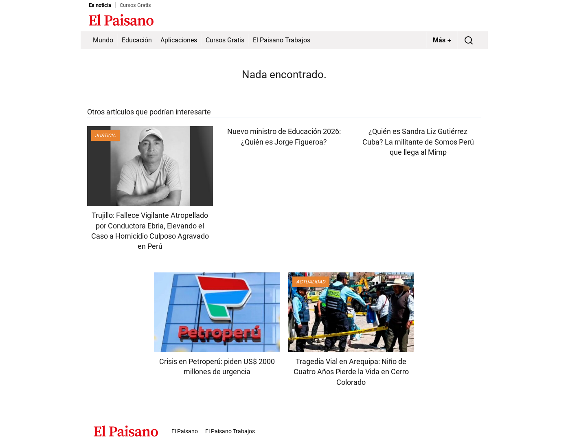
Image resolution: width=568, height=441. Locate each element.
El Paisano (184, 431)
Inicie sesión (463, 21)
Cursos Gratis (135, 5)
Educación (137, 40)
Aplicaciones (178, 40)
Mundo (103, 40)
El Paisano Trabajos (281, 40)
